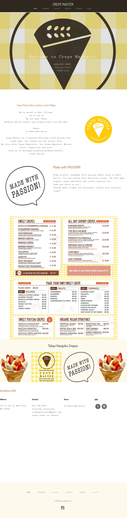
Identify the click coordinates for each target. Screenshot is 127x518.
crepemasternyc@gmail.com (46, 412)
